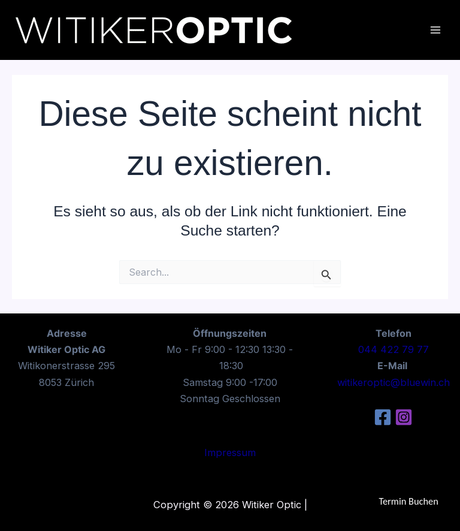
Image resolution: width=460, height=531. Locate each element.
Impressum (230, 452)
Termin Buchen (408, 501)
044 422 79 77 (393, 349)
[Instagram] (403, 417)
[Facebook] (382, 417)
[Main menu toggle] (435, 30)
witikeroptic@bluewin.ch (393, 382)
